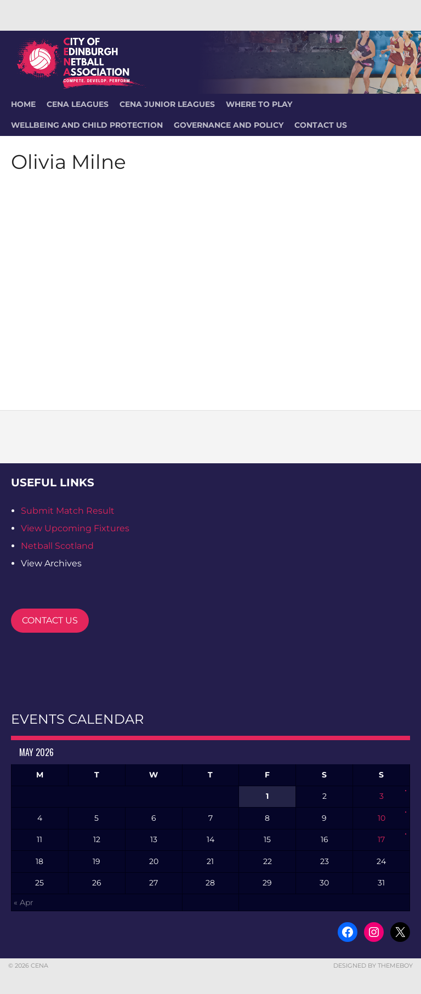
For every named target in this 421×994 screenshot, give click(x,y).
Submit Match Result (68, 510)
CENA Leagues (78, 104)
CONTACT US (50, 620)
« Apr (23, 902)
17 (381, 839)
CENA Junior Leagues (167, 104)
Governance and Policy (228, 125)
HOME (23, 104)
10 (381, 818)
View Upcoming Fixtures (75, 528)
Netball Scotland (57, 546)
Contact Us (320, 125)
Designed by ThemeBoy (373, 965)
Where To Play (259, 104)
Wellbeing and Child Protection (87, 125)
